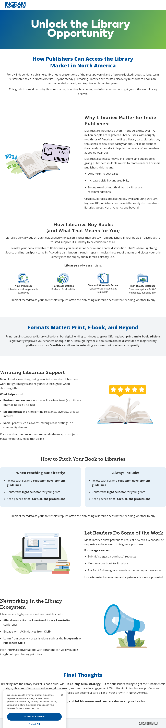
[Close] (61, 710)
